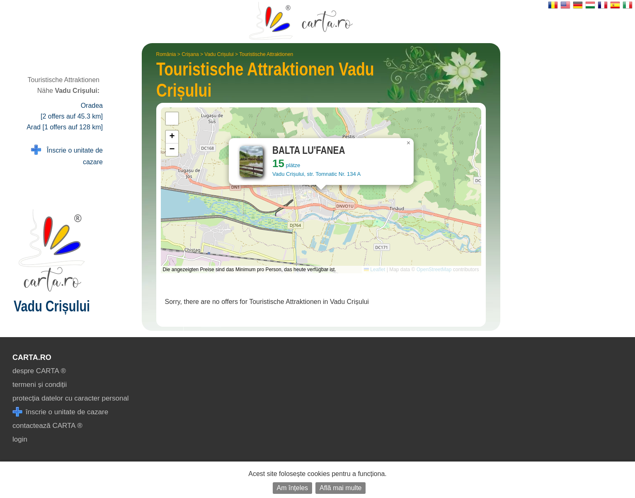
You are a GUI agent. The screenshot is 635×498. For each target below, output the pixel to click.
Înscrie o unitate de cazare (67, 155)
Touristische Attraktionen (266, 54)
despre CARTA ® (39, 371)
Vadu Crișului (218, 54)
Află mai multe (340, 487)
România (166, 54)
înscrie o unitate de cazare (60, 412)
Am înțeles (292, 487)
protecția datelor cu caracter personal (70, 398)
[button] (409, 143)
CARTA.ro (31, 357)
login (19, 439)
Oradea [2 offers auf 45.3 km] (72, 111)
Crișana (190, 54)
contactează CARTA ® (47, 426)
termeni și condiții (39, 385)
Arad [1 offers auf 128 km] (65, 127)
